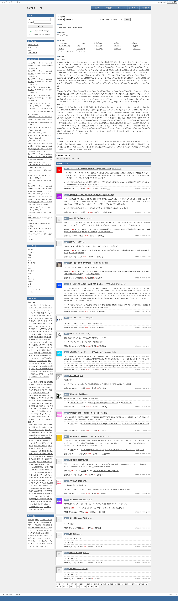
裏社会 (36, 406)
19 (112, 584)
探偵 (48, 424)
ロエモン (91, 518)
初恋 (44, 308)
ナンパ (33, 350)
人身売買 (42, 371)
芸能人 (31, 446)
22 (122, 584)
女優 (48, 334)
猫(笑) (121, 91)
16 (102, 584)
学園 (29, 273)
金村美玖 (35, 470)
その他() (81, 51)
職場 (47, 403)
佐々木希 (38, 483)
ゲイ (33, 326)
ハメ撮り (38, 350)
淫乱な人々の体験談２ (77, 333)
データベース (133, 8)
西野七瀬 (45, 480)
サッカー (38, 339)
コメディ (31, 271)
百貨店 (39, 395)
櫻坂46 (47, 342)
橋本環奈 (45, 454)
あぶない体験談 (42, 533)
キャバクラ (47, 406)
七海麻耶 (40, 462)
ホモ (36, 387)
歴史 (29, 257)
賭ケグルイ (73, 242)
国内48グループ (45, 347)
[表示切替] (65, 163)
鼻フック (45, 345)
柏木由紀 (38, 443)
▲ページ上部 (173, 594)
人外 (38, 374)
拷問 (41, 337)
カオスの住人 (44, 448)
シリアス (41, 305)
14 (95, 584)
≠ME (35, 353)
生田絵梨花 (40, 493)
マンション (45, 398)
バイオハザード (137, 141)
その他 (30, 292)
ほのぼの (48, 305)
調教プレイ (32, 361)
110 (107, 370)
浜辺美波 (47, 493)
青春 (49, 337)
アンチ (33, 483)
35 (74, 587)
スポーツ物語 (36, 538)
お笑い (40, 308)
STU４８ (73, 115)
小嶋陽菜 (46, 440)
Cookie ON (162, 2)
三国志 (46, 546)
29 (146, 584)
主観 (43, 350)
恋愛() (99, 43)
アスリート (48, 443)
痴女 (30, 339)
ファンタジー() (64, 46)
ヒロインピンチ (126, 120)
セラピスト (32, 459)
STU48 (34, 451)
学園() (135, 46)
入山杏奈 (76, 112)
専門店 (44, 403)
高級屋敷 (83, 96)
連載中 (108, 19)
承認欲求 (36, 363)
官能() (117, 49)
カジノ (36, 371)
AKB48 (30, 250)
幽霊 (32, 419)
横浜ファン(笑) (36, 321)
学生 (35, 424)
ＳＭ (35, 329)
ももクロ (135, 67)
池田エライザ (38, 496)
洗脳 (46, 318)
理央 (46, 483)
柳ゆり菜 (44, 472)
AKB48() (63, 43)
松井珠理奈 (37, 446)
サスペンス (34, 310)
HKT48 (45, 326)
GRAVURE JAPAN (34, 122)
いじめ (48, 355)
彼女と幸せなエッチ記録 (78, 518)
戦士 (33, 427)
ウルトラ (111, 99)
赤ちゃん (141, 110)
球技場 (41, 406)
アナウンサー (88, 123)
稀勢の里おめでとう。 (41, 435)
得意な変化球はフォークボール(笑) (81, 144)
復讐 (39, 353)
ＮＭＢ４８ (39, 326)
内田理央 (40, 485)
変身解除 (34, 377)
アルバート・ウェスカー (41, 541)
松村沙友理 (32, 493)
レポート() (136, 49)
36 (78, 587)
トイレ (34, 342)
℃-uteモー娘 (116, 110)
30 (104, 512)
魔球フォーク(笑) (46, 528)
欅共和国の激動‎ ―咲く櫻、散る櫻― (83, 413)
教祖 (32, 488)
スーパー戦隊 (41, 377)
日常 (47, 393)
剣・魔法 (41, 313)
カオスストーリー (11, 2)
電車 (35, 408)
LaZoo (30, 50)
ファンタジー (32, 263)
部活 (38, 411)
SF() (79, 46)
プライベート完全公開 (85, 67)
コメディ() (118, 46)
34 (71, 587)
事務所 (44, 395)
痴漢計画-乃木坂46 (76, 218)
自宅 (33, 398)
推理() (135, 43)
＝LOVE (37, 501)
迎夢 (91, 318)
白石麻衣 (41, 477)
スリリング (42, 310)
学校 (38, 384)
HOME (3, 2)
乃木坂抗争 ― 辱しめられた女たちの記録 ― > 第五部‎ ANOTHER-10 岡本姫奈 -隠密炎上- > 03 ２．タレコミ (40, 146)
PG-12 (60, 35)
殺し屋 (105, 73)
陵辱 (29, 520)
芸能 (43, 315)
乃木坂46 (44, 321)
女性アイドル (39, 491)
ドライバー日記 (33, 530)
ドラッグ (48, 371)
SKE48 (48, 323)
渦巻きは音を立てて (76, 460)
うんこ (39, 345)
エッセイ (31, 279)
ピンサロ (84, 99)
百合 (35, 337)
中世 (35, 384)
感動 (47, 308)
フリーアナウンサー (137, 131)
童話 (29, 276)
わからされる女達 (75, 552)
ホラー (30, 268)
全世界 (36, 477)
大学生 (48, 395)
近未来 (43, 393)
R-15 (65, 35)
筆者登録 (109, 8)
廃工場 (83, 94)
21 (119, 584)
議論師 (117, 123)
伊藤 (43, 443)
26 (136, 584)
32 (64, 587)
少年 (38, 424)
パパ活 (95, 83)
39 (88, 587)
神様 (38, 464)
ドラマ (33, 369)
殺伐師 (33, 480)
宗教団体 (46, 488)
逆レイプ (45, 363)
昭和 (32, 384)
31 (60, 587)
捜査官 (39, 451)
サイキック (48, 313)
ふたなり (45, 339)
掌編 (59, 27)
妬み (35, 334)
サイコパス (39, 369)
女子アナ (38, 366)
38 (85, 587)
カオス (36, 305)
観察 (45, 329)
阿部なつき (48, 499)
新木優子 (34, 485)
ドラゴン (35, 430)
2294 (110, 212)
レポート (31, 287)
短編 (33, 339)
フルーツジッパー (75, 134)
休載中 (121, 19)
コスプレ (134, 73)
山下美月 (46, 485)
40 (104, 311)
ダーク (48, 310)
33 (67, 587)
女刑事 (123, 147)
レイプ (49, 353)
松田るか (111, 128)
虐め (49, 361)
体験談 (47, 315)
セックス (32, 318)
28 (143, 584)
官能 (29, 284)
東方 (50, 488)
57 (103, 236)
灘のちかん (87, 218)
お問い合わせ (32, 53)
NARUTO (44, 353)
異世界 (46, 382)
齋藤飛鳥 (38, 472)
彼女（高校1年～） (35, 454)
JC (41, 501)
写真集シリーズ (75, 568)
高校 (33, 400)
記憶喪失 (43, 355)
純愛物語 (72, 534)
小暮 (33, 443)
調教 (32, 371)
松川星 (34, 499)
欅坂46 (31, 435)
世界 (35, 395)
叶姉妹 (38, 522)
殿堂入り (46, 530)
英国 (48, 384)
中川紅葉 (137, 128)
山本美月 (84, 126)
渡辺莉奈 (40, 504)
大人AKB (38, 480)
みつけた (136, 70)
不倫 (41, 374)
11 (84, 584)
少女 (41, 424)
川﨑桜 (46, 504)
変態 (32, 329)
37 (81, 587)
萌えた (30, 281)
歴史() (116, 43)
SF (29, 266)
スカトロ (140, 65)
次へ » (31, 239)
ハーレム (46, 374)
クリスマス (36, 347)
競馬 (47, 377)
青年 (44, 456)
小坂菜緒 (46, 467)
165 (108, 454)
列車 (35, 414)
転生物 (34, 345)
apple (33, 393)
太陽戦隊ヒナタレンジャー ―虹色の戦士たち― (87, 352)
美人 (43, 483)
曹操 (41, 546)
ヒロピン (34, 411)
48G (49, 339)
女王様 (45, 369)
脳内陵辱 (45, 366)
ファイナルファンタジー (104, 141)
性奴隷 (124, 83)
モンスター (118, 107)
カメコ (114, 126)
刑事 (45, 424)
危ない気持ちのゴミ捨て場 (79, 263)
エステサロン (44, 390)
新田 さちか (41, 499)
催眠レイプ (43, 361)
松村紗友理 (48, 491)
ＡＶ (40, 398)
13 (91, 584)
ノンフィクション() (66, 51)
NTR (42, 329)
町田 (86, 460)
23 (126, 584)
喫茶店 (143, 96)
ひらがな (93, 147)
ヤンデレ (91, 80)
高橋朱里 (44, 446)
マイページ (121, 8)
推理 (29, 260)
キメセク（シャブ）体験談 (79, 317)
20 (115, 584)
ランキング (145, 8)
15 (98, 584)
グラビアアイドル (38, 331)
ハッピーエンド (91, 62)
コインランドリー (40, 419)
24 (129, 584)
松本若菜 (41, 470)
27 (140, 584)
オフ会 (49, 411)
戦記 (45, 334)
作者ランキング (33, 47)
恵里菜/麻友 (39, 467)
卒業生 (46, 337)
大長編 (79, 27)
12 (88, 584)
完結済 (114, 19)
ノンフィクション (34, 289)
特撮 (46, 470)
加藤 (50, 462)
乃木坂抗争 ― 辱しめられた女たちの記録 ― (86, 194)
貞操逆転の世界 (46, 358)
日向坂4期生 (33, 504)
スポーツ (32, 315)
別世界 (47, 416)
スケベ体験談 (98, 144)
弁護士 (90, 107)
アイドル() (81, 43)
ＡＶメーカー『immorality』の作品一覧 (84, 436)
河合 (47, 462)
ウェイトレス (103, 78)
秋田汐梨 (46, 496)
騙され (34, 374)
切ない (116, 62)
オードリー (40, 475)
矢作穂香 (35, 456)
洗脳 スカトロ (39, 318)
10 (81, 584)
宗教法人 (43, 411)
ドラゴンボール (47, 543)
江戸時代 (44, 384)
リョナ (39, 358)
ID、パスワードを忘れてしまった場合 (39, 34)
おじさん (45, 501)
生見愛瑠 (32, 501)
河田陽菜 (95, 120)
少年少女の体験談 (75, 481)
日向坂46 (40, 334)
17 (105, 584)
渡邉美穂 (32, 491)
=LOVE (31, 353)
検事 (49, 446)
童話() (61, 49)
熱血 (36, 315)
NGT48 (47, 438)
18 (108, 584)
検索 (18, 2)
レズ (48, 321)
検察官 (138, 112)
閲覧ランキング (33, 45)
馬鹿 (49, 366)
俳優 (48, 464)
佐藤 (44, 462)
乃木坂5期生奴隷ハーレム (78, 499)
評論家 (43, 522)
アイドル (31, 252)
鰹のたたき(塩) (117, 169)
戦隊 (32, 406)
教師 (35, 464)
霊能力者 (37, 390)
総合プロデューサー (100, 118)
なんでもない (100, 70)
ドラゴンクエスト (34, 546)
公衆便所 (38, 400)
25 (133, 584)
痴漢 (49, 369)
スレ (33, 366)
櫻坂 (122, 80)
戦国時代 (87, 91)
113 (107, 430)
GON (30, 456)
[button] (40, 31)
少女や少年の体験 (123, 144)
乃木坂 (31, 464)
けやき (33, 528)
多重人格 (48, 350)
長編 (44, 525)
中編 (69, 27)
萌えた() (99, 49)
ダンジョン (40, 414)
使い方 (97, 8)
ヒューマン (40, 342)
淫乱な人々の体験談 (76, 394)
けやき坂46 (36, 448)
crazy (39, 329)
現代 (35, 382)
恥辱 (38, 337)
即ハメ (31, 355)
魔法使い (38, 393)
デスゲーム (71, 75)
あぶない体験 (74, 375)
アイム (42, 509)
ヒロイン (45, 408)
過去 (41, 382)
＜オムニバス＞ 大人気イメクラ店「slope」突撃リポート (90, 168)
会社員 (50, 400)
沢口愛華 (46, 507)
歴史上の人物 (143, 107)
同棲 (37, 398)
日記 (32, 334)
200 (108, 189)
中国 (43, 416)
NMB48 (33, 432)
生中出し (37, 355)
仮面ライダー (42, 387)
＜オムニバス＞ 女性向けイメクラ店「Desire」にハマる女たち (92, 284)
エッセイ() (81, 49)
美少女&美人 (38, 488)
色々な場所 (32, 403)
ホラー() (99, 46)
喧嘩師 (47, 477)
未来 (38, 382)
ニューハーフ (38, 440)
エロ (63, 83)
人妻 (40, 363)
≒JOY (31, 363)
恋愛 (29, 255)
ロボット (45, 427)
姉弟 (38, 361)
